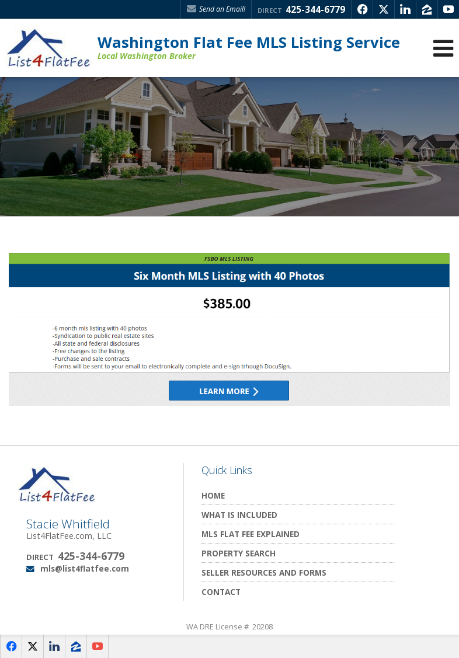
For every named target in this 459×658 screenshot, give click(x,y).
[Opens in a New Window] (362, 9)
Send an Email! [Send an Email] (216, 9)
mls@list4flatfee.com (84, 568)
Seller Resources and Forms (263, 572)
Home (213, 495)
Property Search (238, 553)
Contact (221, 591)
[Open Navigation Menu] (443, 48)
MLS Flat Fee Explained (250, 533)
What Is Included (239, 514)
